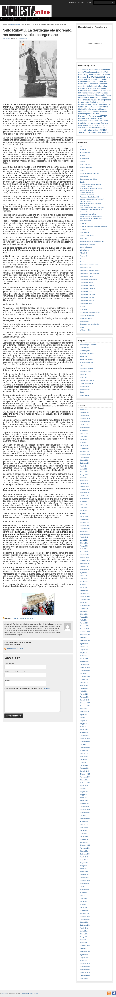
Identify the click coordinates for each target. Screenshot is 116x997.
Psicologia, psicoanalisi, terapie (90, 312)
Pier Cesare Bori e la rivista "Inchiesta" (92, 207)
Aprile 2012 (83, 904)
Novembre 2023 (85, 493)
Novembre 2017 (85, 706)
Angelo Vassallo (84, 72)
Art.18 (102, 72)
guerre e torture (96, 97)
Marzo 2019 (84, 658)
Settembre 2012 (85, 889)
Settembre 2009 (85, 969)
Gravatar (47, 688)
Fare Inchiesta (32, 19)
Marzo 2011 (84, 943)
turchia (87, 132)
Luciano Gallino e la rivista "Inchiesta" (92, 199)
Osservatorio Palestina (87, 285)
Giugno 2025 (84, 436)
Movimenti (83, 256)
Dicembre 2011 (85, 916)
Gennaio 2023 (84, 522)
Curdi (80, 84)
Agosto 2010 (84, 955)
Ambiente (17, 24)
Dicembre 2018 (85, 667)
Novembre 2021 (85, 564)
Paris (104, 115)
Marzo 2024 (84, 481)
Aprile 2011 (83, 940)
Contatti (88, 2)
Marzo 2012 (84, 907)
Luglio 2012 (83, 895)
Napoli (81, 114)
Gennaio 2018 (84, 700)
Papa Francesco (85, 205)
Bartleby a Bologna (86, 186)
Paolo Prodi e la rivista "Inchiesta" (90, 203)
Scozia (81, 123)
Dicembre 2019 (85, 632)
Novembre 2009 (85, 966)
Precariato (83, 309)
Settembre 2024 (85, 463)
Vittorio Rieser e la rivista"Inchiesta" (91, 218)
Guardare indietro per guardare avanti (92, 241)
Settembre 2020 (85, 605)
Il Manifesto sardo (85, 371)
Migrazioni (83, 253)
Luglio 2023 (83, 504)
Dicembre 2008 (85, 972)
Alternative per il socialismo (88, 345)
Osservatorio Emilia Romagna (89, 274)
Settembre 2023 (85, 498)
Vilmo (106, 132)
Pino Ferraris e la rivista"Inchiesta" (91, 210)
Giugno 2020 (84, 614)
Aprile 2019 (83, 655)
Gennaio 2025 (84, 451)
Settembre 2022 (85, 534)
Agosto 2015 (84, 786)
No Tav (93, 114)
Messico (102, 109)
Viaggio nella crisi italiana (88, 214)
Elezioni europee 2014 (87, 190)
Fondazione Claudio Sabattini (89, 197)
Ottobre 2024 (84, 460)
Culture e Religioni (86, 167)
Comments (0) (23, 38)
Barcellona (88, 74)
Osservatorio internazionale (88, 280)
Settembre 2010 (85, 952)
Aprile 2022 (83, 549)
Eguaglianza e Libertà (87, 353)
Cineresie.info (84, 348)
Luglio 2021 (83, 575)
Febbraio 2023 (84, 519)
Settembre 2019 (85, 641)
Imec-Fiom (83, 374)
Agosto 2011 (84, 928)
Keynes (81, 102)
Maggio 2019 (84, 652)
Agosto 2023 (84, 501)
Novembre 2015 (85, 777)
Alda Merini (105, 70)
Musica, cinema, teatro (87, 259)
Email (14, 672)
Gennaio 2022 (84, 558)
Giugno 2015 (84, 792)
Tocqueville (82, 130)
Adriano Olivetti (95, 70)
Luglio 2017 (83, 718)
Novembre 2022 (85, 528)
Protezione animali (85, 121)
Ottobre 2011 (84, 922)
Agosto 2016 (84, 750)
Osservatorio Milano (86, 282)
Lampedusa (96, 104)
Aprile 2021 (83, 584)
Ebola (80, 88)
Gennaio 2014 (84, 842)
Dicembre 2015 (85, 774)
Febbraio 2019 (84, 661)
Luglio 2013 (83, 860)
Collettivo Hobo (84, 81)
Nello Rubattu (6, 38)
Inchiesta (4, 993)
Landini (104, 104)
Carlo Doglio (83, 79)
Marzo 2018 (84, 694)
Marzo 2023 (84, 516)
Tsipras (102, 129)
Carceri (82, 161)
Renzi (96, 121)
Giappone (90, 95)
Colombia (94, 81)
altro (81, 146)
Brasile (101, 77)
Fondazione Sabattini (86, 362)
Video (16, 19)
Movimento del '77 (85, 111)
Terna (86, 128)
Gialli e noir (83, 238)
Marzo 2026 (84, 410)
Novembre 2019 (85, 635)
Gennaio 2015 (84, 806)
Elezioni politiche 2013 (87, 193)
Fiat (79, 93)
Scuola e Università (86, 318)
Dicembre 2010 (85, 946)
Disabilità (102, 84)
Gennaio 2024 (84, 487)
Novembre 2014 (85, 812)
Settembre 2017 (85, 712)
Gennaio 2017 (84, 735)
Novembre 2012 (85, 883)
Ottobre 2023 (84, 495)
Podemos (93, 118)
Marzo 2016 (84, 765)
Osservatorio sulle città (87, 300)
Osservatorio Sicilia (86, 291)
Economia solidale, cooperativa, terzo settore (94, 226)
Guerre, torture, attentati (87, 244)
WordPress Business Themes (30, 993)
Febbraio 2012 (84, 910)
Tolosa (90, 130)
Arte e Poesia (84, 158)
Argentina (95, 72)
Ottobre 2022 (84, 531)
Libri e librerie (84, 250)
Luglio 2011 (83, 931)
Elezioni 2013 (93, 88)
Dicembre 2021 (85, 561)
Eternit (103, 91)
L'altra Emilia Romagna (94, 102)
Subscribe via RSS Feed (15, 648)
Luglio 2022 (83, 540)
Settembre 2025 (85, 427)
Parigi (98, 116)
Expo (108, 91)
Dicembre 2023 (85, 490)
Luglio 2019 (83, 647)
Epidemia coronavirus (87, 195)
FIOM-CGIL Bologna (86, 359)
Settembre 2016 (85, 747)
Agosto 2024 (84, 466)
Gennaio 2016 (84, 771)
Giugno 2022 (84, 543)
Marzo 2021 (84, 587)
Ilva (84, 100)
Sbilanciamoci (84, 386)
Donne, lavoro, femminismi (88, 179)
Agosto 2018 (84, 679)
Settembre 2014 (85, 818)
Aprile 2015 (83, 798)
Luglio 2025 (83, 433)
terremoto (93, 128)
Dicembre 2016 (85, 738)
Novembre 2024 (85, 457)
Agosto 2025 (84, 430)
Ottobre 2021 (84, 567)
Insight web (83, 377)
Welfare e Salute (85, 330)
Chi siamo (72, 2)
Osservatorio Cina (85, 268)
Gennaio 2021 (84, 593)
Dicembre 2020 (85, 596)
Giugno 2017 (84, 721)
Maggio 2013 (84, 866)
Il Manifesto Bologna (86, 368)
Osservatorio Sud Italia (87, 297)
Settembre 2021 (85, 570)
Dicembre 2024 (85, 454)
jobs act (107, 100)
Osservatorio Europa (86, 277)
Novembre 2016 (85, 741)
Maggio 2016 (84, 759)
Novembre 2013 (85, 848)
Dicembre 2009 (85, 963)
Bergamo (106, 74)
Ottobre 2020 (84, 602)
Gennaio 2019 (84, 664)
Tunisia (81, 132)
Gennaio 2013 (84, 878)
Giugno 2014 (84, 827)
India (88, 100)
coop (101, 81)
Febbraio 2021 (84, 590)
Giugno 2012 (84, 898)
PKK (87, 118)
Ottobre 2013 (84, 851)
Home (12, 24)
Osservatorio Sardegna (26, 618)
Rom (100, 121)
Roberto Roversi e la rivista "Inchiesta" (92, 212)
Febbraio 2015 (84, 803)
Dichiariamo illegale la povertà (89, 173)
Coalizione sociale (100, 79)
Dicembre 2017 (85, 703)
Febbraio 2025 (84, 448)
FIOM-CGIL (83, 356)
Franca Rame (93, 93)
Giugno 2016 (84, 756)
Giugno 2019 (84, 649)
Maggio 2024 (84, 475)
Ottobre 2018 (84, 673)
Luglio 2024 (83, 469)
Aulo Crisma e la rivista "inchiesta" (91, 184)
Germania (82, 95)
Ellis (85, 91)
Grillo (87, 97)
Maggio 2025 (84, 439)
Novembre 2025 (85, 421)
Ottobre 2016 (84, 744)
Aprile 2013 (83, 869)
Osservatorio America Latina (89, 265)
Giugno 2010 (84, 957)
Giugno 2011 (84, 934)
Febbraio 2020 (84, 626)
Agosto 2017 (84, 715)
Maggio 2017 (84, 724)
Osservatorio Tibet (43, 19)
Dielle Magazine (85, 350)
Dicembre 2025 (85, 418)
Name (9, 663)
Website (7, 680)
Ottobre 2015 (84, 780)
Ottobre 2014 (84, 815)
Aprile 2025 (83, 442)
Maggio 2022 (84, 546)
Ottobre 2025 (84, 424)
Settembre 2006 (85, 975)
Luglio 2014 (83, 824)
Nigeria (87, 114)
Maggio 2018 (84, 688)
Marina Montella (84, 109)
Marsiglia (95, 109)
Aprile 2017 (83, 726)
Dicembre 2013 (85, 845)
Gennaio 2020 (84, 629)
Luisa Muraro (97, 107)
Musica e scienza (85, 201)
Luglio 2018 (83, 682)
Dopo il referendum (99, 86)
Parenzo (92, 116)
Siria (102, 123)
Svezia (81, 128)
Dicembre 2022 (85, 525)
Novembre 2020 (85, 599)
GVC (81, 365)
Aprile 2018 (83, 691)
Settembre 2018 (85, 676)
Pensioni (81, 118)
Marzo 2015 (84, 801)
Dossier (3, 19)
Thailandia (101, 128)
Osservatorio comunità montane (90, 271)
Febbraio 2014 (84, 839)
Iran (102, 100)
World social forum (86, 220)
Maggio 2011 (84, 937)
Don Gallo (87, 86)
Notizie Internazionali (86, 383)
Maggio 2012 (84, 901)
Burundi (107, 77)
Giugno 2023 (84, 507)
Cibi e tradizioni (85, 164)
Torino (95, 130)
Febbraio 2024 (84, 484)
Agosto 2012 (84, 892)
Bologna (92, 76)
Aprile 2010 (83, 960)
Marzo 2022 (84, 552)
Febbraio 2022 (84, 555)
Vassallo (93, 132)
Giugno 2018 (84, 685)
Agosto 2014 (84, 821)
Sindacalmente (84, 389)
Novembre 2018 (85, 670)
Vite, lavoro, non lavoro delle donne (91, 216)
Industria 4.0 (95, 100)
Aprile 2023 (83, 513)
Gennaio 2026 (84, 416)
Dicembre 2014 (85, 809)
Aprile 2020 (83, 620)
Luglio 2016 (83, 753)
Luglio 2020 (83, 611)
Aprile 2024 (83, 478)
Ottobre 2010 (84, 949)
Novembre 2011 (85, 919)
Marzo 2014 (84, 836)
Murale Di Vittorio (100, 111)
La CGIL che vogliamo (87, 380)
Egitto (85, 88)
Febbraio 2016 (84, 768)
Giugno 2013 (84, 863)
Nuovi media (84, 262)
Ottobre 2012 (84, 886)
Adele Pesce (83, 70)
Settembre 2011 (85, 925)
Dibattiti (10, 19)
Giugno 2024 (84, 472)
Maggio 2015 (84, 795)
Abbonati (81, 2)
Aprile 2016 (83, 762)
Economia (83, 223)
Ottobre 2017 (84, 709)
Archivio (82, 155)
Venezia (100, 132)
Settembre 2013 (85, 854)
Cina (90, 79)
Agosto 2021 (84, 572)
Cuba (105, 81)
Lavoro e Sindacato (86, 247)
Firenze (85, 93)
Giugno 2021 (84, 578)
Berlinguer (82, 77)
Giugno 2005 (84, 978)
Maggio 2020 (84, 617)
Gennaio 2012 (84, 913)
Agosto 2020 (84, 608)
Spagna (85, 125)
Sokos (82, 392)
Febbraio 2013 (84, 875)
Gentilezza (103, 93)
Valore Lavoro (84, 395)
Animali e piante (85, 152)
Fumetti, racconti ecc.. (87, 235)
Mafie (105, 107)
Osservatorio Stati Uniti (87, 294)
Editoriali (22, 19)
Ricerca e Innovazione (87, 315)
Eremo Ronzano (94, 91)
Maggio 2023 (84, 510)
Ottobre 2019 (84, 638)
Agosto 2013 (84, 857)
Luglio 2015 (83, 789)
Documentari (84, 176)
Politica (101, 118)
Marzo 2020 (84, 623)
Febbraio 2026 (84, 413)
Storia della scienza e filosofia (89, 324)
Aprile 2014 (83, 833)
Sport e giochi (84, 321)
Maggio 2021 (84, 581)
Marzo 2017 (84, 729)
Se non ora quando (92, 123)
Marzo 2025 (84, 445)
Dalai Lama (87, 84)
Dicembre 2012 (85, 880)
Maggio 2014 (84, 830)
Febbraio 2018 (84, 697)
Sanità (105, 121)
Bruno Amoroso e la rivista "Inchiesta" (92, 188)
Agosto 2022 (84, 537)
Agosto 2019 (84, 644)
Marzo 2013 (84, 872)
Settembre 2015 (85, 783)
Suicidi (104, 125)
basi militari (97, 74)
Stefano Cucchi (95, 125)
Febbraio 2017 (84, 732)
